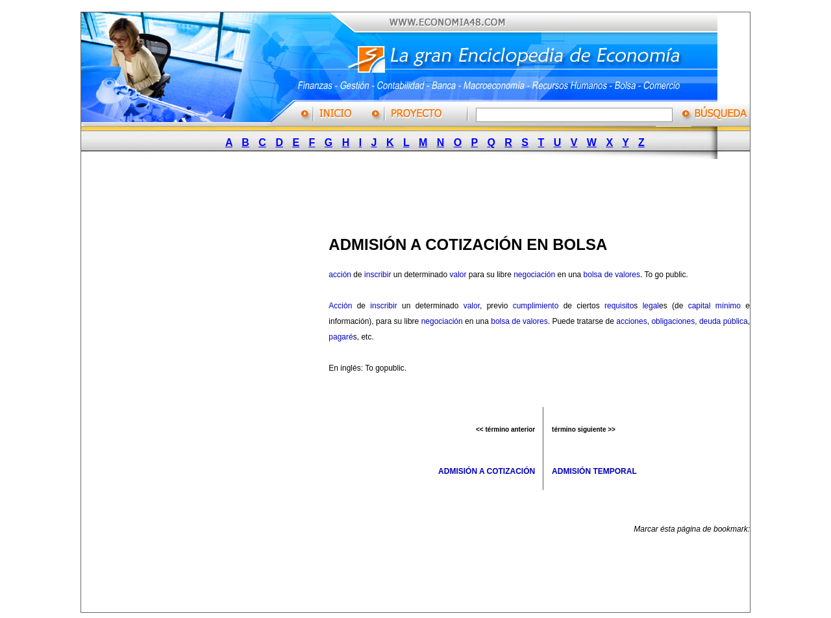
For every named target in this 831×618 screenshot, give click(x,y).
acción (340, 274)
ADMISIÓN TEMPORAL (594, 471)
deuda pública (723, 321)
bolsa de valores (612, 274)
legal (651, 305)
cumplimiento (536, 305)
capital (699, 305)
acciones (631, 321)
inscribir (377, 274)
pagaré (341, 336)
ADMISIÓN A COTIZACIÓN (486, 471)
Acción (340, 305)
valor (457, 274)
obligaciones (673, 321)
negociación (534, 274)
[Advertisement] (409, 193)
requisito (619, 305)
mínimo (728, 305)
